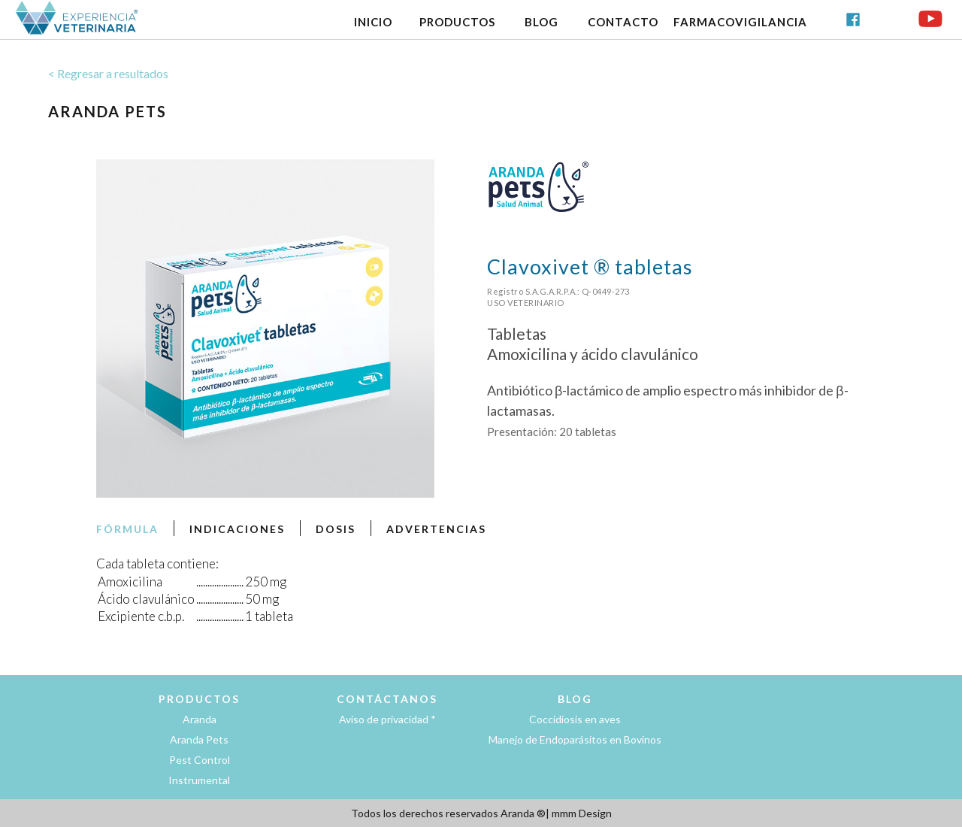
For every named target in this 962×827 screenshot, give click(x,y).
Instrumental (199, 780)
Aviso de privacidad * (387, 719)
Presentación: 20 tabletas (551, 431)
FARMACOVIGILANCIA (740, 22)
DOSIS (335, 529)
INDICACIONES (237, 529)
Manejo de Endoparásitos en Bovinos (575, 739)
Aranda (199, 719)
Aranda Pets (199, 739)
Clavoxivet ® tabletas (590, 266)
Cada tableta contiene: (157, 563)
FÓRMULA (127, 529)
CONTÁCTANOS (387, 698)
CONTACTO (623, 22)
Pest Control (199, 759)
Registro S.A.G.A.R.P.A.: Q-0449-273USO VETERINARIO (558, 296)
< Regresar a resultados (108, 73)
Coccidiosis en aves (575, 719)
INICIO (373, 22)
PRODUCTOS (457, 22)
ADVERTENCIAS (436, 529)
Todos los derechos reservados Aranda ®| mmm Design (481, 813)
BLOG (541, 22)
